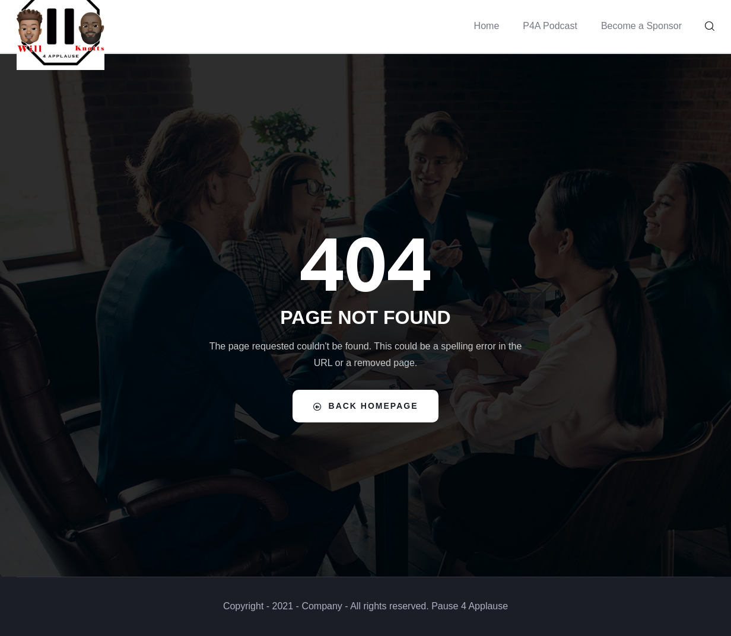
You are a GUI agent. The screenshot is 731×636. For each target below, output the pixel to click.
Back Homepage (365, 406)
